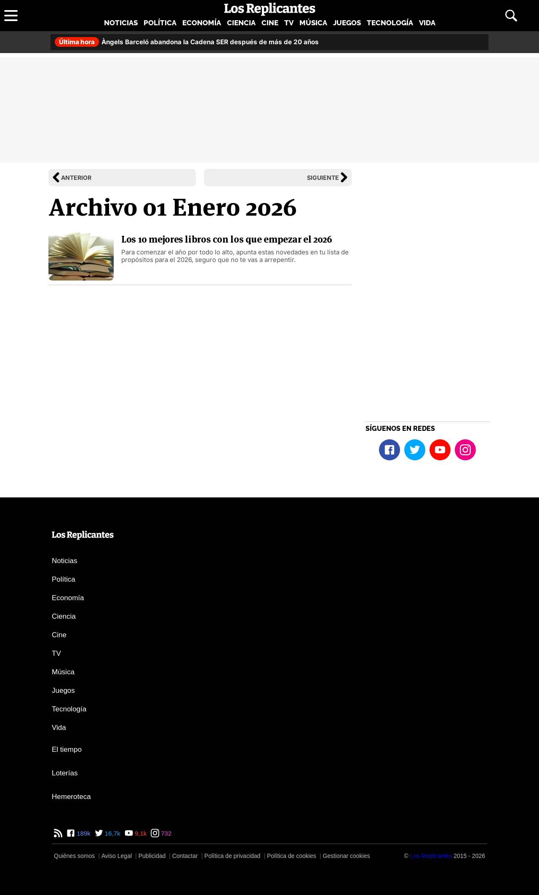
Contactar (185, 855)
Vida (427, 23)
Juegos (347, 23)
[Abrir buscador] (511, 15)
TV (289, 23)
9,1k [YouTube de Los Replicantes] (140, 833)
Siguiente (323, 177)
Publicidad (152, 855)
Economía (201, 23)
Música (313, 23)
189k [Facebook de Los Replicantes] (83, 833)
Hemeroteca (71, 797)
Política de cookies (291, 855)
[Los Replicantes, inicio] (269, 9)
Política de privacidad (232, 855)
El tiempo (67, 749)
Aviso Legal (116, 855)
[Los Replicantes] (431, 855)
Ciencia (241, 23)
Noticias (121, 23)
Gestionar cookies (346, 855)
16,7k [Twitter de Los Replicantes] (111, 833)
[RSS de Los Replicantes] (58, 833)
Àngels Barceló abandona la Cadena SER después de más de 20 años (187, 42)
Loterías (64, 773)
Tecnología (390, 23)
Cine (269, 23)
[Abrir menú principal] (11, 15)
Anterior (76, 177)
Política (160, 23)
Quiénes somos (74, 855)
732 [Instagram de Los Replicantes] (165, 833)
